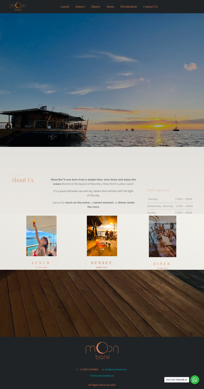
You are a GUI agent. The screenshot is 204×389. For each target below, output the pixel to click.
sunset (102, 263)
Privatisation (128, 6)
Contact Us (150, 6)
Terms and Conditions (102, 375)
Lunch (65, 6)
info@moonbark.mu (116, 369)
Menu (110, 6)
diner (162, 263)
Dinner (95, 6)
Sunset (80, 6)
